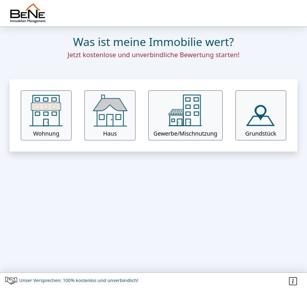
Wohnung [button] (46, 115)
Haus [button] (110, 115)
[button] (185, 115)
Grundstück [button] (261, 115)
